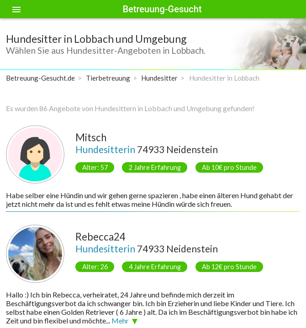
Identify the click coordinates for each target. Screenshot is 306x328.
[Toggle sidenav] (16, 9)
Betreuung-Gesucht (161, 9)
